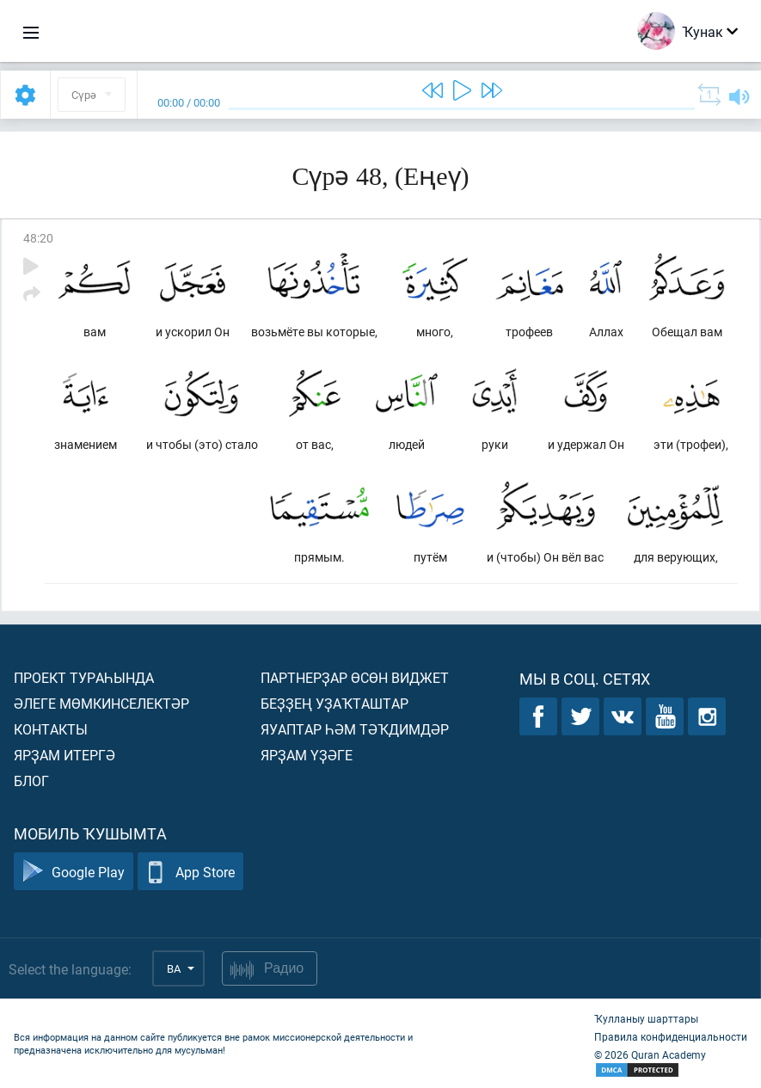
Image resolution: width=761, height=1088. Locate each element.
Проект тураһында (84, 677)
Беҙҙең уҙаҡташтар (334, 703)
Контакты (51, 729)
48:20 (38, 238)
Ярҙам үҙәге (307, 755)
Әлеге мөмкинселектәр (101, 703)
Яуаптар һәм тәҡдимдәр (355, 729)
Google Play (73, 871)
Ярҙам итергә (64, 755)
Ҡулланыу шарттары (646, 1018)
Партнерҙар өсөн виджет (355, 677)
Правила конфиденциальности (670, 1036)
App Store (190, 871)
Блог (31, 780)
